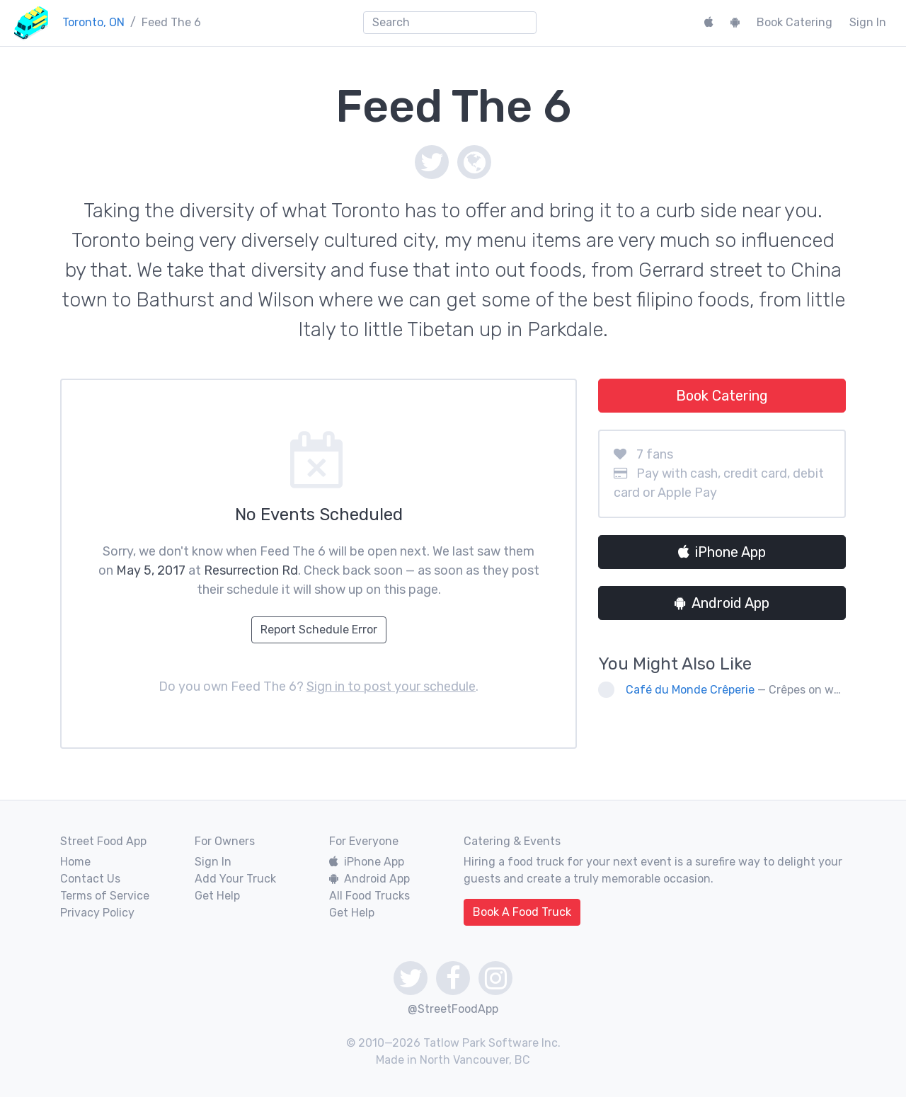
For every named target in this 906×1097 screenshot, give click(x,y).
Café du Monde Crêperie (690, 689)
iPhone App (722, 552)
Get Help (217, 895)
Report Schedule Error (318, 629)
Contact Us (90, 878)
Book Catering (794, 22)
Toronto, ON (93, 22)
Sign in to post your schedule (391, 686)
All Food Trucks (369, 895)
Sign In (867, 22)
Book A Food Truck (522, 912)
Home (75, 861)
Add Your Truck (235, 878)
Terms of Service (104, 895)
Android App (722, 603)
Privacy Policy (97, 912)
